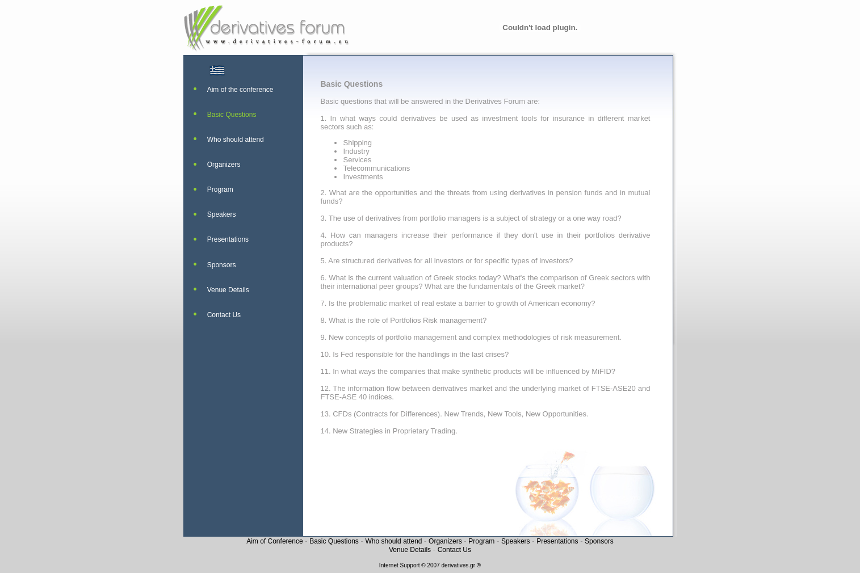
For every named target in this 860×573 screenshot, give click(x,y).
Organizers (224, 164)
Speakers (221, 214)
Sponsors (221, 265)
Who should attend (235, 140)
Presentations (228, 239)
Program (220, 189)
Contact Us (224, 315)
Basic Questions (232, 115)
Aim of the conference (240, 90)
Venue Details (228, 290)
